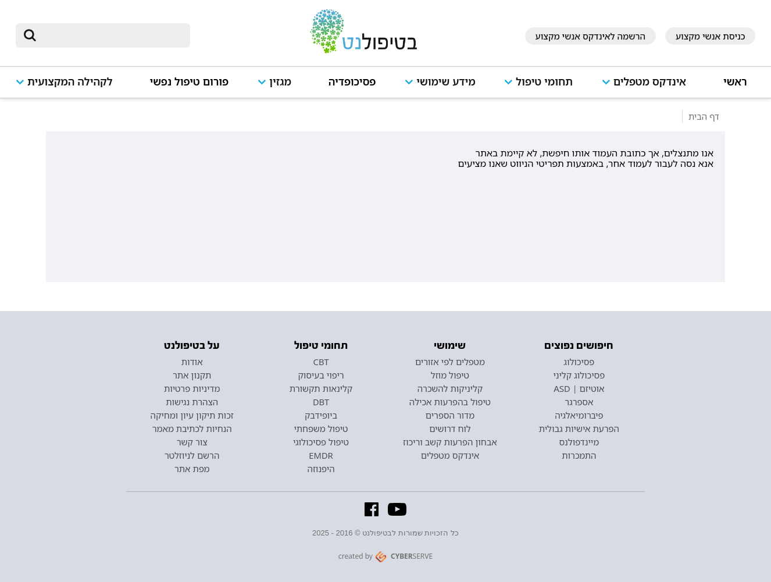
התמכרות (579, 455)
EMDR (321, 455)
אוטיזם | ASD (579, 388)
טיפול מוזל (450, 375)
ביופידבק (321, 415)
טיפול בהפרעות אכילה (450, 402)
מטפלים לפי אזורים (450, 361)
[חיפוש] (111, 35)
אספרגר (579, 402)
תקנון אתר (192, 375)
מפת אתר (191, 468)
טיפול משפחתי (321, 428)
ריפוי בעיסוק (321, 375)
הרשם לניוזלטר (192, 455)
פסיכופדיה (352, 81)
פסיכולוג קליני (579, 375)
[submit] (30, 35)
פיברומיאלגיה (579, 415)
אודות (192, 361)
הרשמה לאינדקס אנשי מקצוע (590, 36)
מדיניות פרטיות (192, 388)
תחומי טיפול (544, 81)
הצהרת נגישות (192, 402)
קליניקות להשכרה (450, 388)
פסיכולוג (578, 361)
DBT (321, 402)
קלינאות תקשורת (321, 388)
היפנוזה (321, 468)
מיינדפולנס (579, 442)
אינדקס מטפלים (649, 81)
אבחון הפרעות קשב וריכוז (450, 442)
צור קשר (192, 442)
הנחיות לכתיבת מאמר (192, 428)
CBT (321, 361)
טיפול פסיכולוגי (321, 442)
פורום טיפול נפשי (189, 81)
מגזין (280, 81)
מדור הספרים (450, 415)
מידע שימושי (445, 81)
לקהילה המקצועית (69, 81)
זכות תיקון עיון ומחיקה (192, 415)
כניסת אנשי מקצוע (710, 36)
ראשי (735, 81)
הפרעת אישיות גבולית (579, 428)
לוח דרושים (449, 428)
